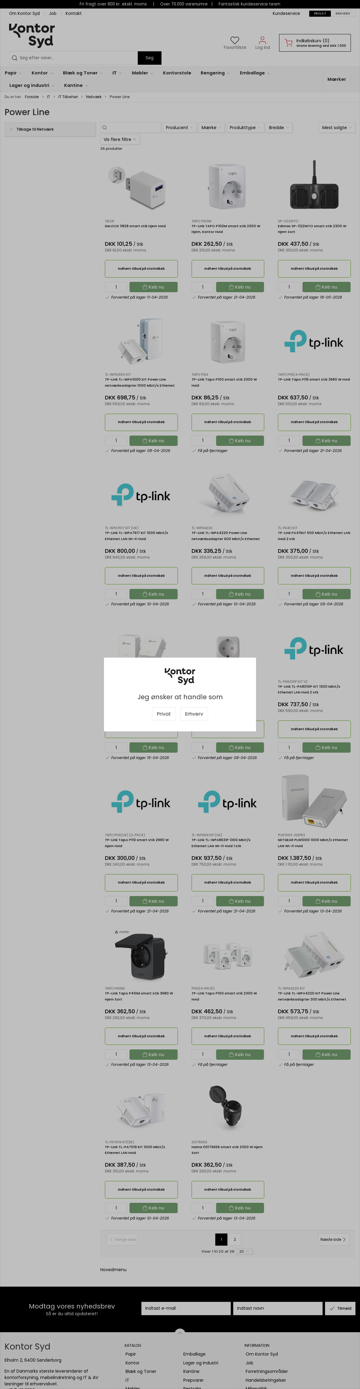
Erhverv (194, 713)
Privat (164, 713)
